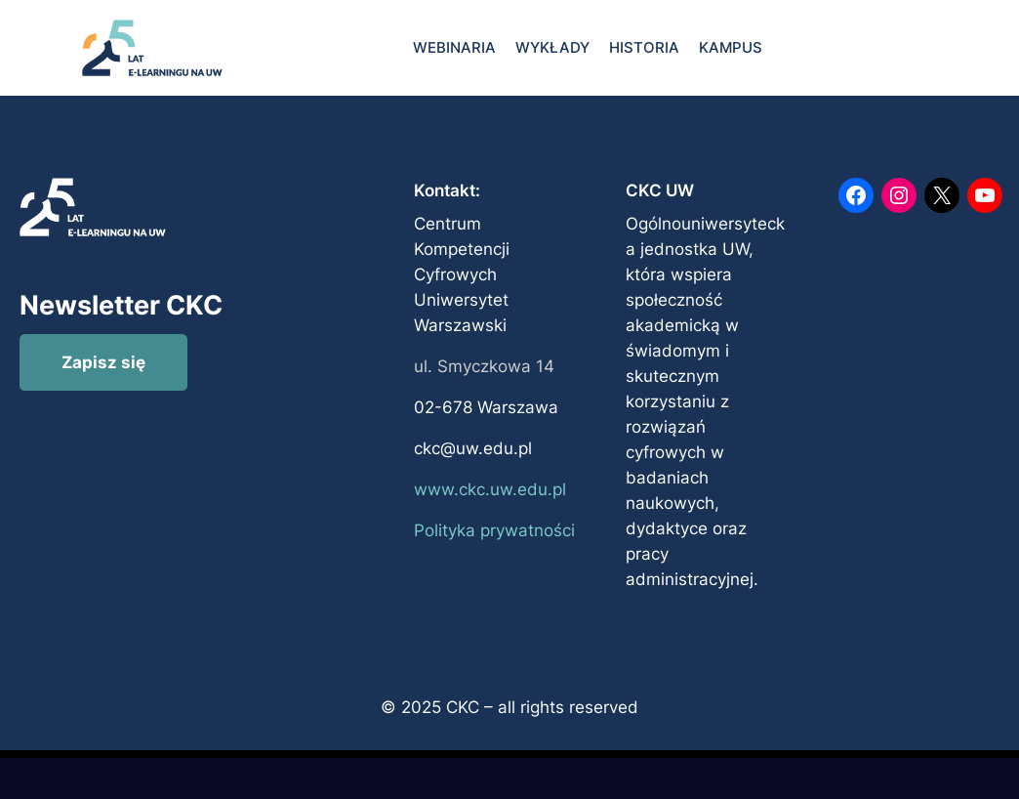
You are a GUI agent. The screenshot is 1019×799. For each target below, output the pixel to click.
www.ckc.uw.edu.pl (490, 489)
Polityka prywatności (494, 530)
